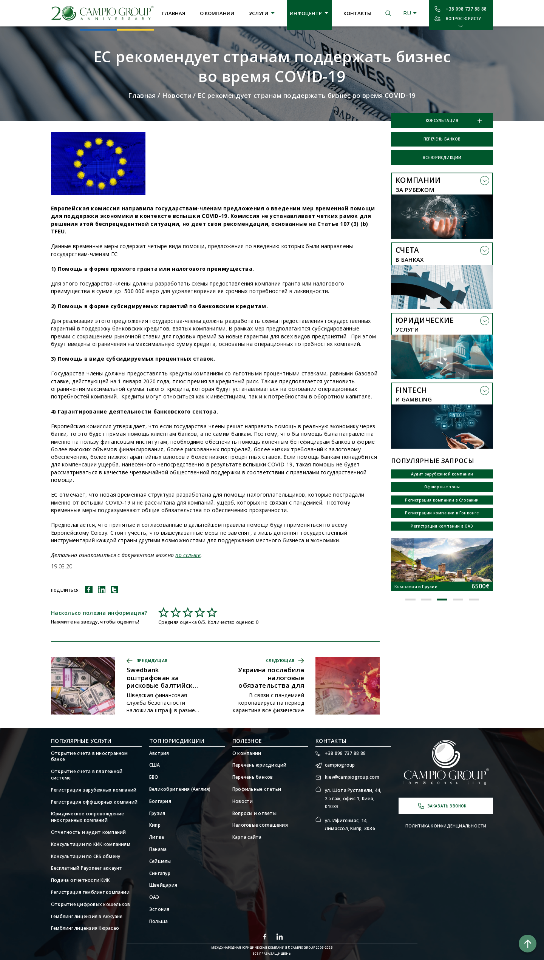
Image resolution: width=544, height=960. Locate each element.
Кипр (155, 825)
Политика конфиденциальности (446, 826)
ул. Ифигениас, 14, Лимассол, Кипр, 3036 (350, 824)
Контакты (357, 13)
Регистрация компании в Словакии (442, 500)
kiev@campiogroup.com (352, 777)
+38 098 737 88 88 (466, 9)
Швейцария (163, 885)
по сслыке (188, 555)
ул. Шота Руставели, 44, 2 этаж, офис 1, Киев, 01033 (353, 798)
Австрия (159, 753)
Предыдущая (151, 660)
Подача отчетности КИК (80, 880)
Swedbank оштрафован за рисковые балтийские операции (164, 677)
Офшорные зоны (442, 486)
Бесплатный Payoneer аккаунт (86, 868)
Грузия (157, 813)
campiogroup (340, 765)
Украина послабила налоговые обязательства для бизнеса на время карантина (271, 677)
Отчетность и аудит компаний (88, 832)
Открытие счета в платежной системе (86, 775)
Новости (177, 95)
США (154, 765)
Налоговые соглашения (260, 825)
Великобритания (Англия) (180, 789)
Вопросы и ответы (254, 813)
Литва (156, 837)
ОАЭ (154, 897)
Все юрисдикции (442, 157)
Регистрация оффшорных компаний (94, 802)
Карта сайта (247, 837)
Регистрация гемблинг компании (90, 892)
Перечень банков (442, 139)
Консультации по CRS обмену (85, 857)
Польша (158, 921)
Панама (158, 849)
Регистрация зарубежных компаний (93, 790)
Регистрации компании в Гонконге (442, 512)
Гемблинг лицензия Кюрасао (85, 928)
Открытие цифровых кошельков (90, 904)
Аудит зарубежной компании (442, 474)
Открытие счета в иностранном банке (89, 756)
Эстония (159, 909)
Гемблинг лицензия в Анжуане (86, 917)
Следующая (280, 660)
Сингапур (159, 873)
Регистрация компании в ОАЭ (442, 526)
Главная (173, 13)
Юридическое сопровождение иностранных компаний (87, 817)
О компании (217, 13)
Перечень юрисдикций (259, 765)
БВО (154, 777)
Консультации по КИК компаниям (90, 844)
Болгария (160, 801)
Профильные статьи (256, 789)
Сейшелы (160, 861)
